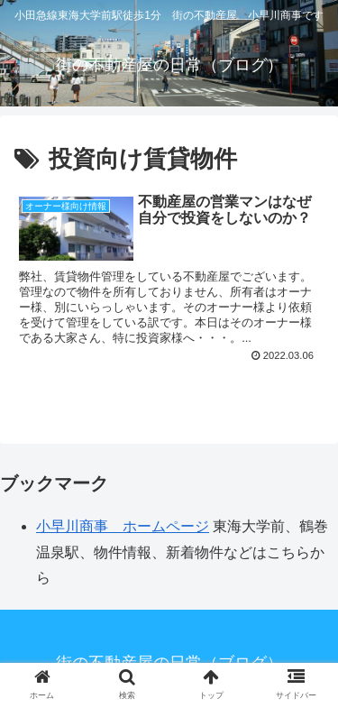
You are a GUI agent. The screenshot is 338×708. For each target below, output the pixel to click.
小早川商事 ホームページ (122, 526)
